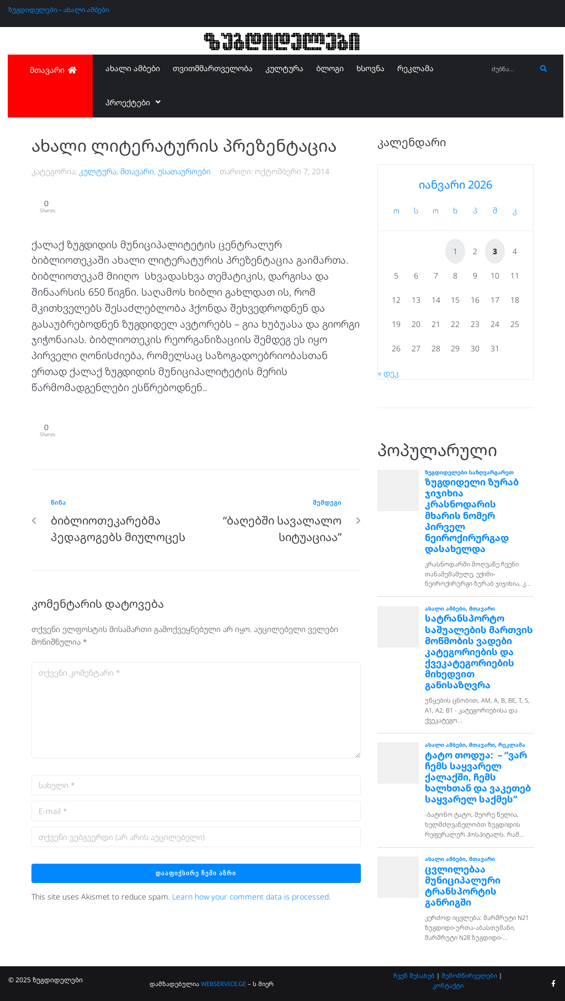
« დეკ (388, 373)
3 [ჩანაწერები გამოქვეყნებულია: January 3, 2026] (495, 251)
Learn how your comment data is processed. (251, 898)
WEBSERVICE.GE (224, 983)
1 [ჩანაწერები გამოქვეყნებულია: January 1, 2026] (455, 251)
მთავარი (137, 171)
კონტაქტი (448, 985)
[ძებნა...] (511, 69)
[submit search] (543, 69)
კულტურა (97, 171)
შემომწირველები (469, 975)
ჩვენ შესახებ (414, 975)
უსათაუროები (184, 171)
